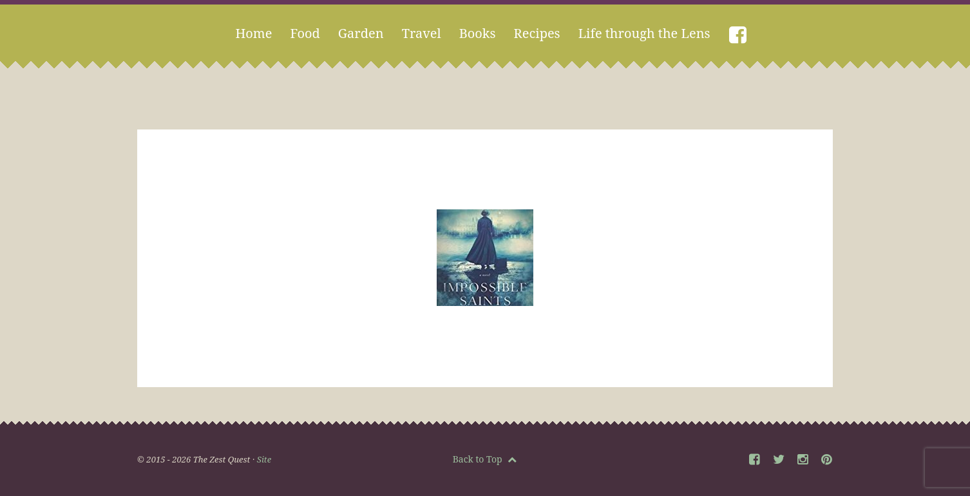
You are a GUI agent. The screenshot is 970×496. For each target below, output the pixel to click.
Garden (361, 33)
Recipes (537, 33)
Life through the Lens (644, 33)
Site (264, 459)
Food (304, 33)
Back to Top (485, 459)
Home (253, 33)
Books (477, 33)
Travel (421, 33)
